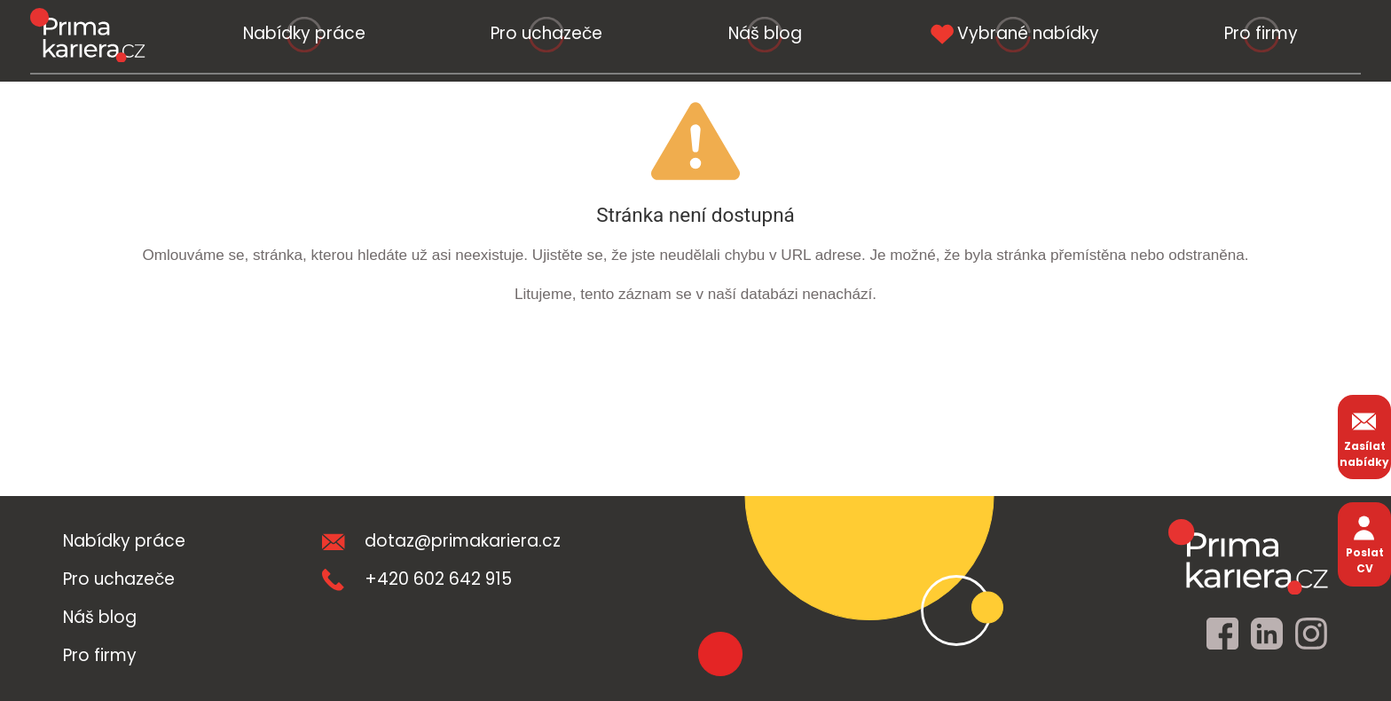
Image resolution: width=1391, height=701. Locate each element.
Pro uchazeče (546, 33)
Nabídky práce (304, 33)
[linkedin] (1267, 634)
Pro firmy (1261, 33)
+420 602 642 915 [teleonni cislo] (417, 579)
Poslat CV (1365, 543)
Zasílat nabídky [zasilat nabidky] (1364, 437)
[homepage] (1248, 556)
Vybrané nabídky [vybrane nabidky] (1013, 33)
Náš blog (765, 33)
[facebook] (1222, 634)
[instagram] (1311, 634)
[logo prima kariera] (87, 34)
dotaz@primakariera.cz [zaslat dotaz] (441, 541)
